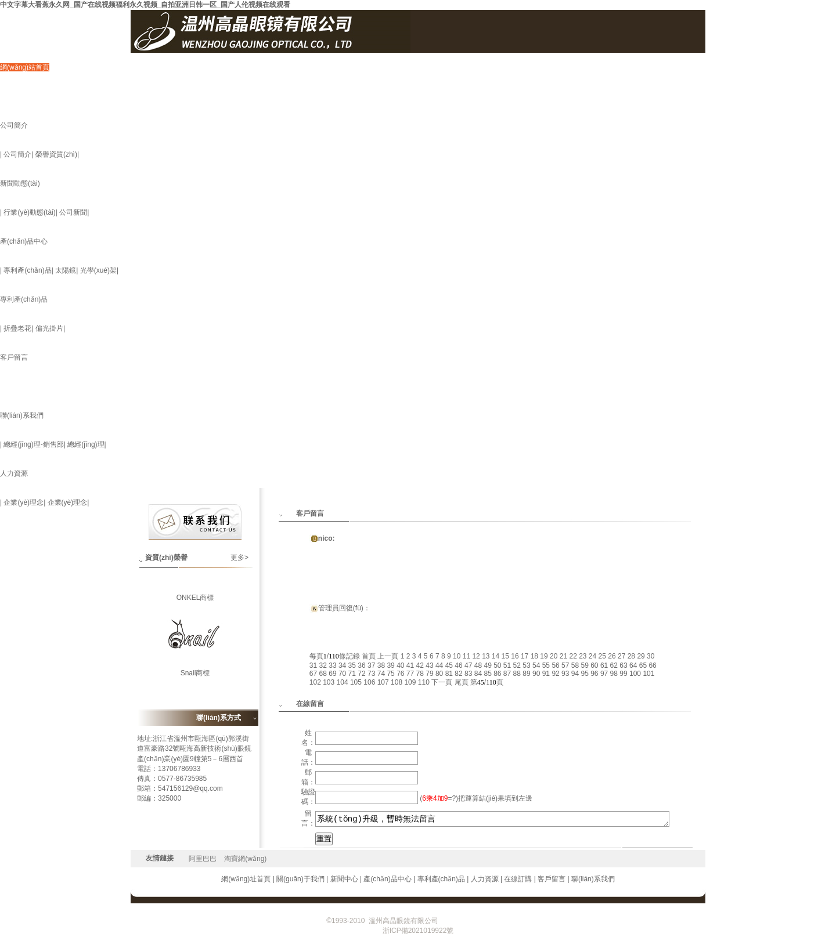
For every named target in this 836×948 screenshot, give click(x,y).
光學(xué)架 (98, 270)
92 (555, 674)
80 (439, 674)
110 (424, 682)
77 (410, 674)
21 (563, 656)
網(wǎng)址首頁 (246, 879)
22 (572, 656)
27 (621, 656)
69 (332, 674)
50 (497, 665)
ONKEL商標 (195, 602)
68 (323, 674)
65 (643, 665)
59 (584, 665)
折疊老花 (17, 328)
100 (635, 674)
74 (381, 674)
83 (468, 674)
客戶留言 (14, 357)
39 (390, 665)
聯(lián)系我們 (22, 415)
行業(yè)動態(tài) (29, 212)
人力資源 (14, 473)
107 (383, 682)
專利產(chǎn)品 (27, 270)
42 (420, 665)
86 (497, 674)
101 (648, 674)
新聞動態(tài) (20, 183)
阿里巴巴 (203, 859)
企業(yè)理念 (23, 502)
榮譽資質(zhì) (56, 154)
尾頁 (462, 682)
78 (420, 674)
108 (396, 682)
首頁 (369, 656)
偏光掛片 (49, 328)
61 (604, 665)
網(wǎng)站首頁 (24, 67)
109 (410, 682)
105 (356, 682)
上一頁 (387, 656)
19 (543, 656)
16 (514, 656)
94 (575, 674)
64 (633, 665)
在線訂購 (518, 879)
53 (526, 665)
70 (342, 674)
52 (517, 665)
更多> (239, 557)
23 (582, 656)
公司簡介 (14, 125)
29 (640, 656)
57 (565, 665)
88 (517, 674)
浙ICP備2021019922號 (474, 921)
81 (449, 674)
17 (524, 656)
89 (526, 674)
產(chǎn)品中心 (24, 241)
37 (371, 665)
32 (323, 665)
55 (546, 665)
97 (604, 674)
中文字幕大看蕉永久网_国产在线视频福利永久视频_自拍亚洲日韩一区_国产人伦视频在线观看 (145, 5)
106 (369, 682)
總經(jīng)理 (85, 444)
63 (623, 665)
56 (555, 665)
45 (449, 665)
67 (313, 674)
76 (400, 674)
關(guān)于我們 (300, 879)
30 (650, 656)
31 (313, 665)
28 (631, 656)
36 (361, 665)
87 (507, 674)
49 (487, 665)
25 (602, 656)
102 (315, 682)
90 (536, 674)
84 (478, 674)
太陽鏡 (65, 270)
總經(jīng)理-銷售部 (33, 444)
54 (536, 665)
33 (332, 665)
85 (487, 674)
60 (594, 665)
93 (565, 674)
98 (614, 674)
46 (458, 665)
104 (342, 682)
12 (476, 656)
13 (485, 656)
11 (466, 656)
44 (439, 665)
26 (611, 656)
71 (352, 674)
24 (592, 656)
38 (381, 665)
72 (361, 674)
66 (652, 665)
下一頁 (441, 682)
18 (534, 656)
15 (505, 656)
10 (456, 656)
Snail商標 (195, 677)
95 (584, 674)
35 (352, 665)
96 (594, 674)
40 (400, 665)
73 (371, 674)
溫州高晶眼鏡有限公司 (403, 921)
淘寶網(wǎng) (245, 859)
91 (546, 674)
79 (429, 674)
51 (507, 665)
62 (614, 665)
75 (390, 674)
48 (478, 665)
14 (495, 656)
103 (328, 682)
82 (458, 674)
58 (575, 665)
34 (342, 665)
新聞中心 (344, 879)
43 (429, 665)
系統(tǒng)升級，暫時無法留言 (492, 819)
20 (553, 656)
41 (410, 665)
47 (468, 665)
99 (623, 674)
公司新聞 (73, 212)
